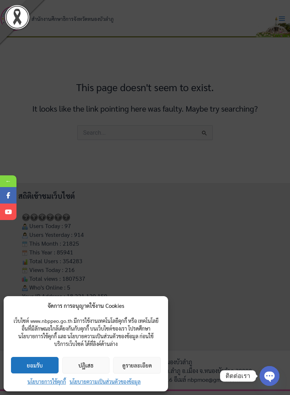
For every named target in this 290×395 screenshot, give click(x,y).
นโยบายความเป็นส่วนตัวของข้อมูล (105, 381)
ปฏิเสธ (85, 365)
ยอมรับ (35, 365)
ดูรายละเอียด (137, 365)
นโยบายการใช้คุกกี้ (46, 381)
